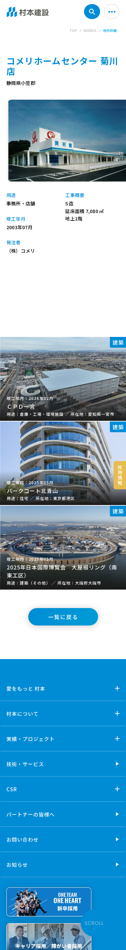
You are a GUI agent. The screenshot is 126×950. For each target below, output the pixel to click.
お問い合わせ (22, 839)
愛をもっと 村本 (25, 688)
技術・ (25, 763)
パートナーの (30, 814)
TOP (73, 30)
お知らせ (17, 864)
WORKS (90, 30)
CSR (11, 789)
